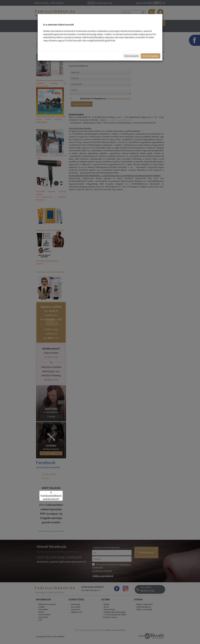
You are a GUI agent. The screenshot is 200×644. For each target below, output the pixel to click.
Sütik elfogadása (150, 55)
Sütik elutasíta (131, 55)
